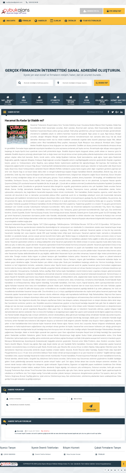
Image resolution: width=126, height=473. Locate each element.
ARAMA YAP (102, 83)
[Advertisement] (63, 43)
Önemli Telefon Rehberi (43, 454)
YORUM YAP (90, 407)
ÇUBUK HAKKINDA (9, 454)
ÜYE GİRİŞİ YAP (114, 11)
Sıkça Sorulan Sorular (73, 454)
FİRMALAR (101, 454)
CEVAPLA (45, 431)
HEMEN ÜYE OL (91, 11)
